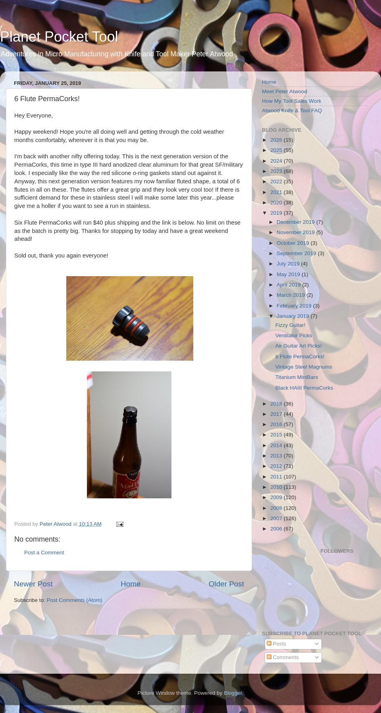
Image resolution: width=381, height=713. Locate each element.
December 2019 (296, 222)
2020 (277, 203)
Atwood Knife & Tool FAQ (292, 110)
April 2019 (289, 285)
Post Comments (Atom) (74, 600)
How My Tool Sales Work (291, 101)
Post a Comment (44, 552)
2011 (277, 477)
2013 (277, 456)
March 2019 (291, 295)
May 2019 (289, 274)
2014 (277, 445)
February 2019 (295, 306)
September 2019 (297, 253)
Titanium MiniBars (296, 377)
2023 (277, 171)
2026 (277, 140)
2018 (277, 404)
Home (130, 584)
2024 (277, 161)
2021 (277, 192)
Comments (283, 657)
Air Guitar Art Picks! (298, 346)
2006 (277, 529)
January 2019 (294, 316)
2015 (277, 435)
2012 (277, 466)
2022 (277, 181)
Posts (277, 644)
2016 (277, 424)
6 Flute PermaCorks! (300, 356)
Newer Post (33, 584)
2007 (277, 518)
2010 (277, 487)
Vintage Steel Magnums (303, 367)
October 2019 (294, 243)
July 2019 (289, 264)
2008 (277, 508)
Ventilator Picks (293, 335)
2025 (277, 150)
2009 (277, 497)
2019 (277, 213)
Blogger (233, 693)
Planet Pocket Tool (59, 37)
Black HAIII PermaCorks (304, 388)
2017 (277, 414)
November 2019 (296, 232)
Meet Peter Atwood (284, 91)
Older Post (226, 584)
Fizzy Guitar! (290, 325)
